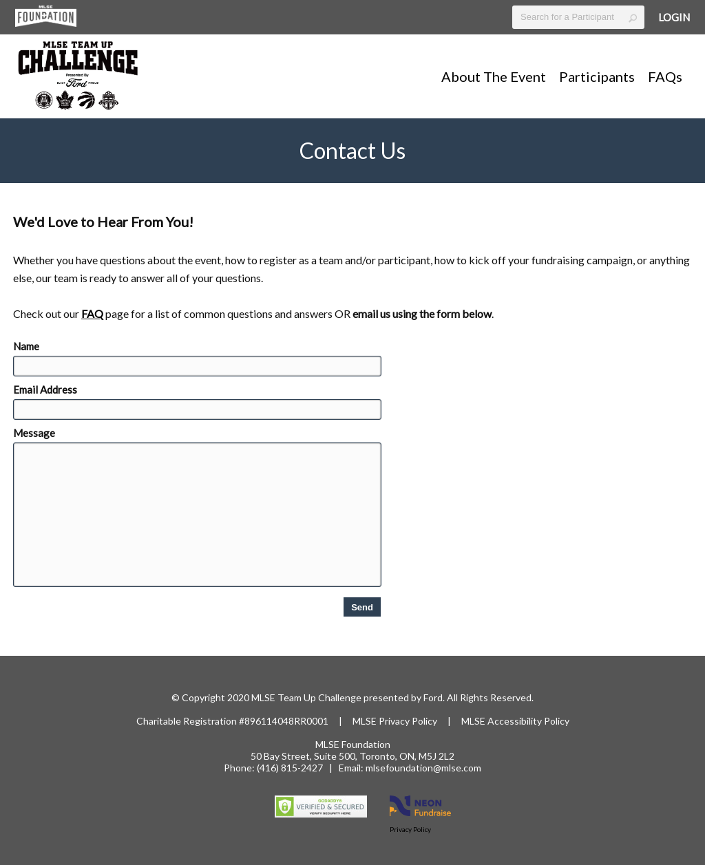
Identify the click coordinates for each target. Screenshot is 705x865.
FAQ (92, 313)
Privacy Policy (408, 721)
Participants (597, 76)
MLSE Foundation (352, 744)
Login (674, 17)
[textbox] (578, 17)
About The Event (493, 76)
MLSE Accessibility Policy (515, 721)
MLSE (365, 721)
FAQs (665, 76)
